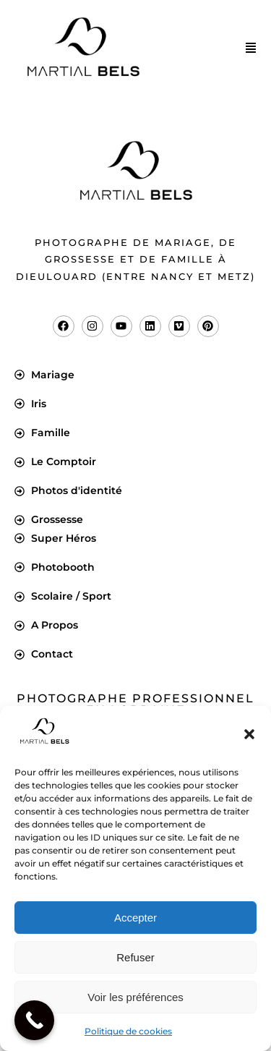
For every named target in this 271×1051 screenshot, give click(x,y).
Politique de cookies (128, 1031)
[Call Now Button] (34, 1020)
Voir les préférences (135, 997)
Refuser (135, 957)
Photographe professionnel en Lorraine (135, 704)
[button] (249, 734)
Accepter (135, 917)
